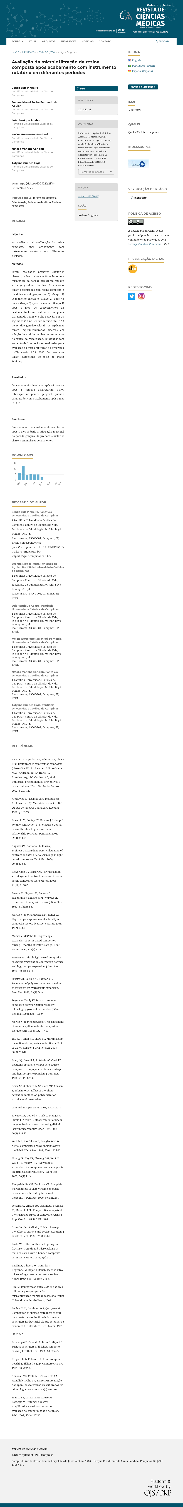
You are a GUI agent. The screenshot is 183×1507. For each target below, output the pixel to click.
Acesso (166, 5)
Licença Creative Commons (144, 244)
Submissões (68, 41)
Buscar (162, 41)
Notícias (87, 41)
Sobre (16, 41)
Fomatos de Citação (92, 171)
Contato (105, 41)
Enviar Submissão (143, 87)
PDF (82, 88)
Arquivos (48, 41)
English (136, 60)
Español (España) (142, 71)
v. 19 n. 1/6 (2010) (46, 52)
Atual (32, 41)
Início (15, 52)
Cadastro (152, 5)
